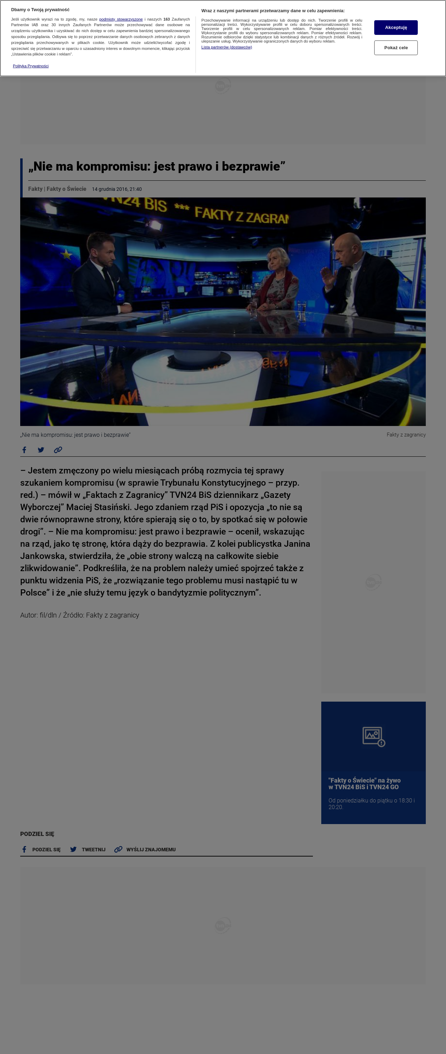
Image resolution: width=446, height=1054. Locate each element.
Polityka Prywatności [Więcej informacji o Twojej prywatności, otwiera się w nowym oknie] (31, 66)
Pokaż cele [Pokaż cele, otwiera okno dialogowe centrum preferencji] (396, 47)
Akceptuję (396, 27)
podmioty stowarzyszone (121, 19)
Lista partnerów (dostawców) (226, 47)
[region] (223, 38)
